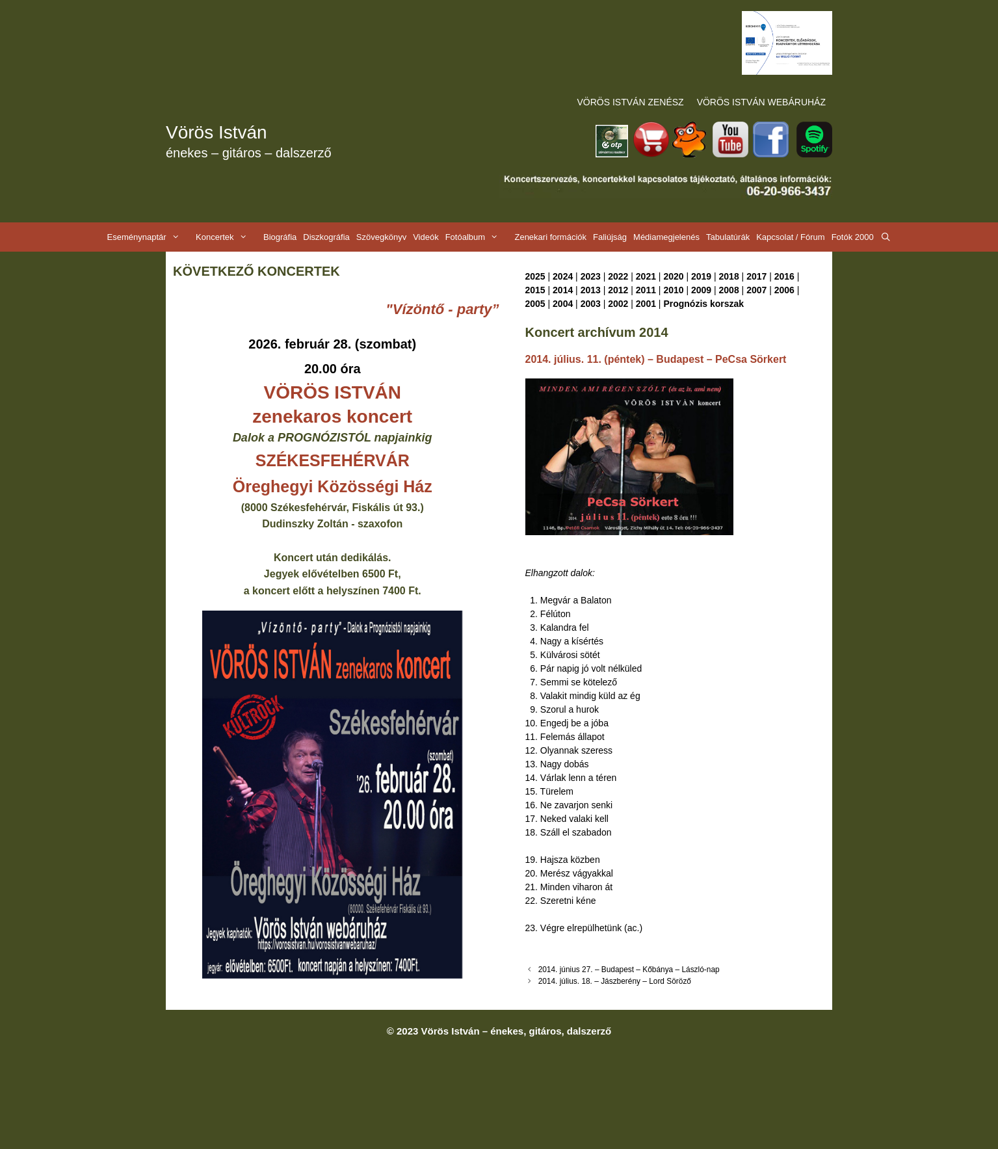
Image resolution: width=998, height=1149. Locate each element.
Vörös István (216, 132)
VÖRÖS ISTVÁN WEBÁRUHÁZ (761, 102)
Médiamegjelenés (666, 237)
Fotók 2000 (853, 237)
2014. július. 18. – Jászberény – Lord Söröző (614, 981)
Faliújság (610, 237)
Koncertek (228, 237)
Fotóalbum (478, 237)
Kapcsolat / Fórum (790, 237)
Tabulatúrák (728, 237)
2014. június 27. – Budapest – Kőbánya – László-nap (629, 969)
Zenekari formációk (550, 237)
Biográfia (279, 237)
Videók (426, 237)
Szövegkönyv (381, 237)
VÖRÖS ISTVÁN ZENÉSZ (630, 102)
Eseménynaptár (149, 237)
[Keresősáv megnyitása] (886, 237)
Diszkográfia (326, 237)
